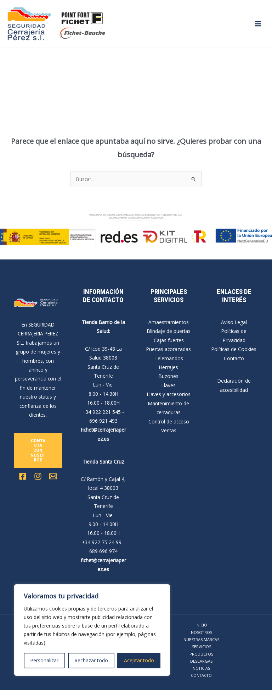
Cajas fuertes (169, 340)
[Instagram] (38, 476)
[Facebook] (23, 476)
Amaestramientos (168, 322)
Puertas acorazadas (168, 349)
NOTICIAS (201, 668)
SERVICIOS (201, 646)
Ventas (168, 430)
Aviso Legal (234, 322)
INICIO (201, 625)
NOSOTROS (201, 632)
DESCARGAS (201, 661)
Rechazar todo (91, 660)
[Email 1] (53, 476)
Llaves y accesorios (169, 394)
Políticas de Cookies (233, 349)
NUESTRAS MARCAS (201, 639)
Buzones (168, 376)
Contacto (234, 358)
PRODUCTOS (201, 654)
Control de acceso (168, 421)
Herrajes (168, 367)
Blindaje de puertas (169, 331)
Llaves (169, 385)
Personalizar (44, 660)
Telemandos (168, 358)
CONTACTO (201, 675)
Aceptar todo (139, 660)
